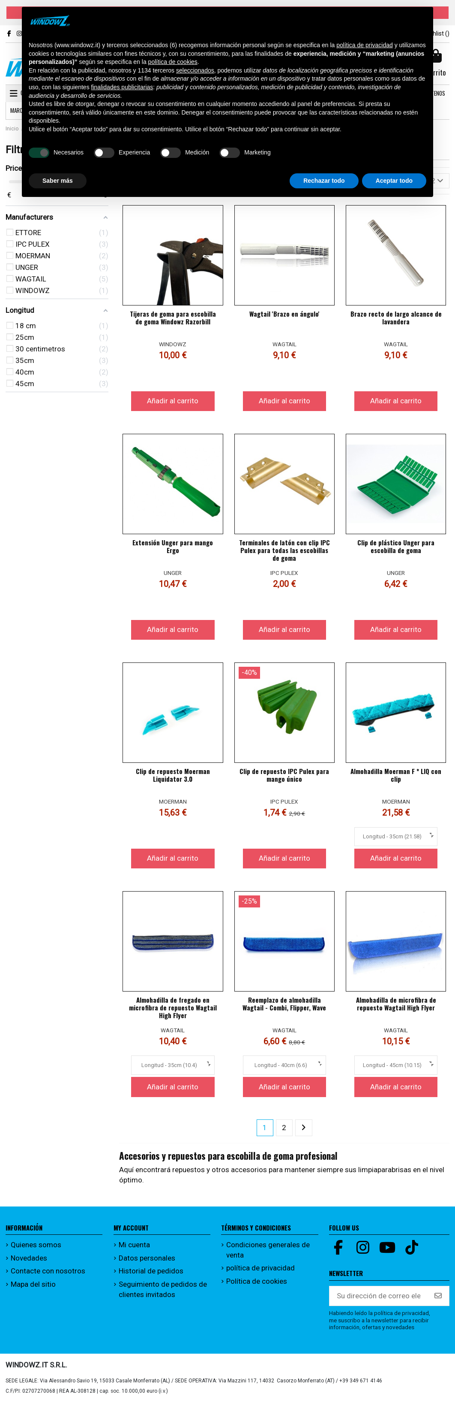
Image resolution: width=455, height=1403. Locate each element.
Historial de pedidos (151, 1271)
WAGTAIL (284, 344)
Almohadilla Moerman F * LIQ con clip (395, 774)
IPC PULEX (284, 572)
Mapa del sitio (33, 1284)
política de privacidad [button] (364, 45)
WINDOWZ (172, 344)
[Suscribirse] (438, 1296)
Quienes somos (36, 1244)
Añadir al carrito (172, 400)
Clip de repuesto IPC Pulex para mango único (284, 774)
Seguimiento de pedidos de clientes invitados (163, 1289)
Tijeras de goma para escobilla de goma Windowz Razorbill (173, 317)
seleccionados (195, 70)
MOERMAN (173, 801)
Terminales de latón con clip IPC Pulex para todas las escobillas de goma (284, 550)
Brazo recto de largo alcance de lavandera (396, 317)
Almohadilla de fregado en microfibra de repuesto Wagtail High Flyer (173, 1007)
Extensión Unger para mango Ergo (172, 546)
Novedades (29, 1258)
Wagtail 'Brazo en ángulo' (284, 313)
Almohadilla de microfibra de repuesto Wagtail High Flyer (396, 1003)
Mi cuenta (134, 1244)
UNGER (173, 572)
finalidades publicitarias (122, 87)
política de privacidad (260, 1268)
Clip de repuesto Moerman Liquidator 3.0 (173, 774)
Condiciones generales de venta (268, 1249)
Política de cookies (256, 1281)
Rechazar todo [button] (323, 180)
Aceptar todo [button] (394, 180)
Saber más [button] (57, 180)
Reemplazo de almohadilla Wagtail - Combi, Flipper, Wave (284, 1003)
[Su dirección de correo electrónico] (378, 1296)
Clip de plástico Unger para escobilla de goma (395, 546)
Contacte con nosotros (48, 1271)
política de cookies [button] (173, 61)
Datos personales (147, 1258)
